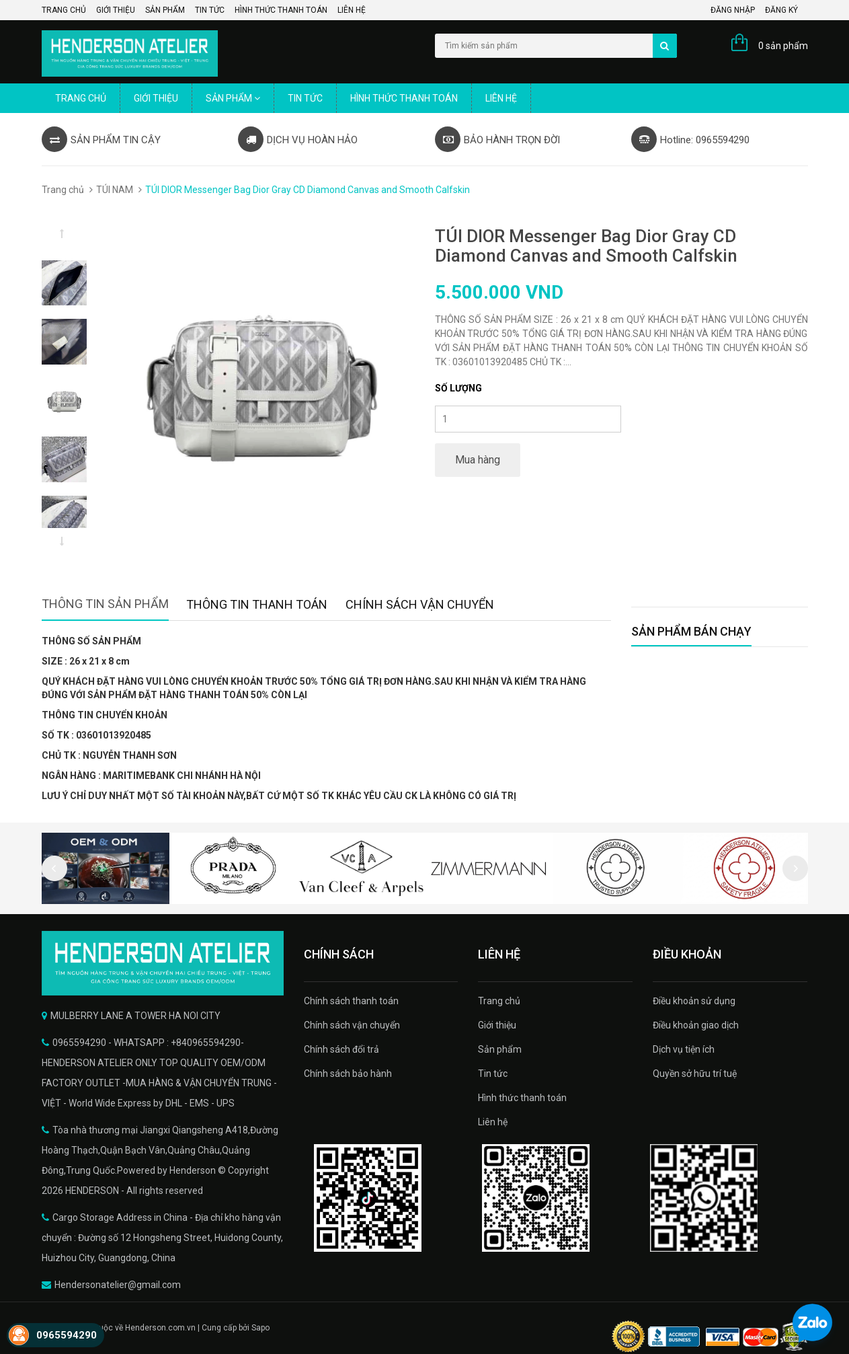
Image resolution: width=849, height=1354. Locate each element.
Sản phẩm (165, 10)
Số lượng (458, 388)
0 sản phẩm (783, 45)
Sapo (260, 1327)
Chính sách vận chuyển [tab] (420, 604)
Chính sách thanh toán (351, 1000)
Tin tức (210, 10)
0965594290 (66, 1335)
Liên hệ (351, 10)
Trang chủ (64, 10)
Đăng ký (781, 10)
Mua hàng (477, 459)
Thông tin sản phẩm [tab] (105, 604)
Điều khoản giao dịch (696, 1025)
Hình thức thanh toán (281, 10)
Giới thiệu (115, 10)
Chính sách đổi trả (341, 1049)
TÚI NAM (114, 189)
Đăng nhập (733, 10)
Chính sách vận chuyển (352, 1025)
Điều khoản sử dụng (694, 1000)
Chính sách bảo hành (348, 1073)
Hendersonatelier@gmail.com (117, 1284)
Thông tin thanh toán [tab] (256, 604)
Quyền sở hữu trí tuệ (695, 1073)
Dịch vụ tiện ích (684, 1049)
